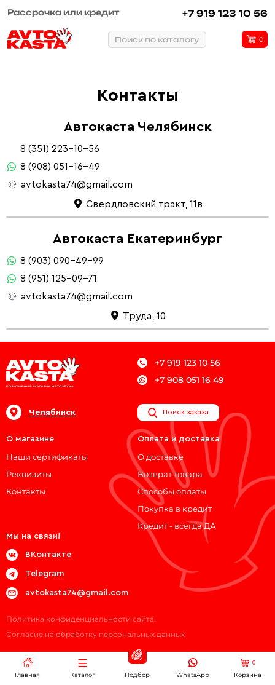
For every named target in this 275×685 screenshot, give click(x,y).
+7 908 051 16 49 (181, 380)
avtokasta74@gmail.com (77, 184)
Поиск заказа (178, 412)
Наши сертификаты (47, 457)
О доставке (161, 457)
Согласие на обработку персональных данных (95, 634)
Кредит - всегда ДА (177, 526)
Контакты (25, 491)
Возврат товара (170, 474)
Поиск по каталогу (157, 39)
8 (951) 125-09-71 (58, 278)
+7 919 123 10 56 (225, 13)
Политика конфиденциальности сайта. (81, 619)
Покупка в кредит (175, 508)
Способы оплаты (172, 491)
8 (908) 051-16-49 (60, 167)
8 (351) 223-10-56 (59, 149)
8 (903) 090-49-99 (62, 261)
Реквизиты (29, 474)
